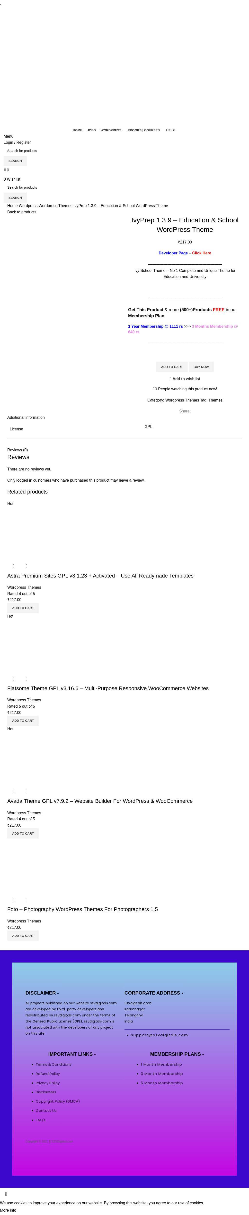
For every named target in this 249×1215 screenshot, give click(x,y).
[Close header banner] (6, 1194)
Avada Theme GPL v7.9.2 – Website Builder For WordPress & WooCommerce (100, 801)
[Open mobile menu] (8, 136)
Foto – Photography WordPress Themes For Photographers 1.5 (82, 909)
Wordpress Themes (56, 206)
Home (13, 206)
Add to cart (172, 367)
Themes (215, 400)
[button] (23, 608)
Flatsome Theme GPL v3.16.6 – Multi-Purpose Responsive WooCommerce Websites (108, 688)
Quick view (13, 566)
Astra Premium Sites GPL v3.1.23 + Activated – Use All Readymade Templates (100, 576)
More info (8, 1210)
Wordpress (29, 206)
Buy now (201, 367)
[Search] (124, 151)
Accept (27, 1210)
